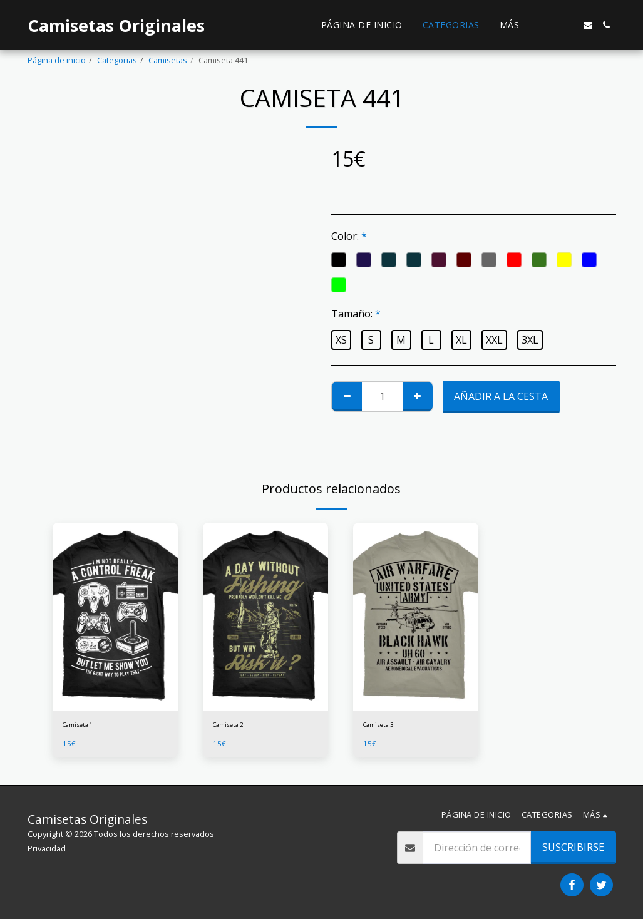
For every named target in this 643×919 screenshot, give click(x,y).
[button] (550, 25)
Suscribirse (573, 847)
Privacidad (47, 848)
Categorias (117, 60)
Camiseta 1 (83, 726)
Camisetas (167, 60)
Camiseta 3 (383, 726)
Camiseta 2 (233, 726)
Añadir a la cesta (501, 396)
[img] (115, 617)
